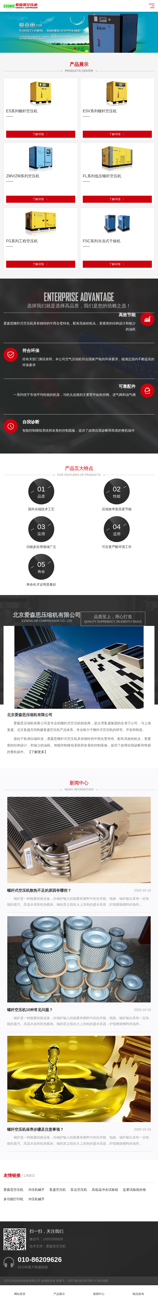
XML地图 (102, 1280)
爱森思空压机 (13, 1190)
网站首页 (20, 1291)
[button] (75, 48)
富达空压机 (79, 1190)
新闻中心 (99, 1291)
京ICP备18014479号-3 (81, 1280)
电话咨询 (138, 1291)
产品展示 (59, 1291)
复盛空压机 (57, 1190)
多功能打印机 (13, 1199)
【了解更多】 (38, 752)
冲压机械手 (36, 1190)
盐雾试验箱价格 (134, 1190)
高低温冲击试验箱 (105, 1190)
